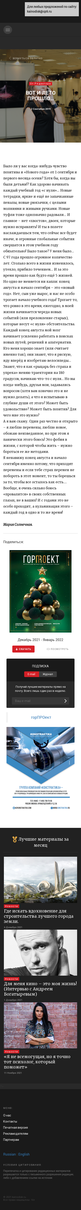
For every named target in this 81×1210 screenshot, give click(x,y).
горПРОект (41, 717)
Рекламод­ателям (15, 1133)
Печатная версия (15, 1127)
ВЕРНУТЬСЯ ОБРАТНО (26, 58)
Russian (9, 1154)
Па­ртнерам (11, 1139)
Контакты (10, 1121)
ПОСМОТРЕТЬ (57, 649)
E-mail (31, 674)
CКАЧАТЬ (23, 649)
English (24, 1154)
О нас (7, 1115)
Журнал (48, 674)
